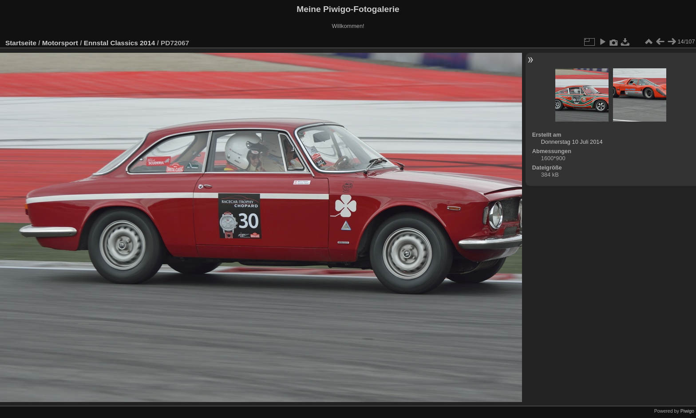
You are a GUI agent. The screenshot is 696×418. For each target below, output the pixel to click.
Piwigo (687, 411)
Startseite (20, 43)
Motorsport (60, 43)
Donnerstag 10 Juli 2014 (572, 141)
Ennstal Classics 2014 (119, 43)
